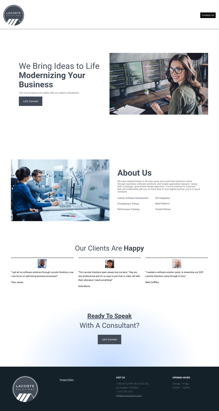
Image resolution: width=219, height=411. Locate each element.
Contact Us (208, 15)
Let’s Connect (30, 101)
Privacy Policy (67, 380)
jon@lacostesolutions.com (129, 395)
